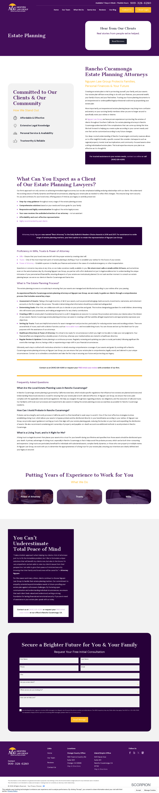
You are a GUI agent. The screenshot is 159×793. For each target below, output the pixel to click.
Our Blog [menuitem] (112, 10)
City (21, 674)
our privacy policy (75, 712)
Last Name (84, 659)
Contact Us (127, 10)
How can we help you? (27, 697)
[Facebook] (130, 753)
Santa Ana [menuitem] (91, 10)
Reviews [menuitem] (102, 10)
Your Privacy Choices (36, 786)
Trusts (21, 260)
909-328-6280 (140, 3)
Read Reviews (118, 41)
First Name (23, 659)
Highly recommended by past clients (33, 221)
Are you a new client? (27, 682)
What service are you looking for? (31, 690)
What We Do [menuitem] (78, 10)
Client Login (143, 10)
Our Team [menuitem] (66, 10)
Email (83, 667)
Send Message (79, 720)
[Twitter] (138, 753)
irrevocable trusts (72, 327)
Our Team (51, 758)
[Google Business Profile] (142, 753)
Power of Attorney (26, 263)
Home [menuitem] (56, 10)
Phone (22, 667)
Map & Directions (74, 766)
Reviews (50, 763)
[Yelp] (134, 753)
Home (49, 753)
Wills (21, 256)
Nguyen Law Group (94, 119)
